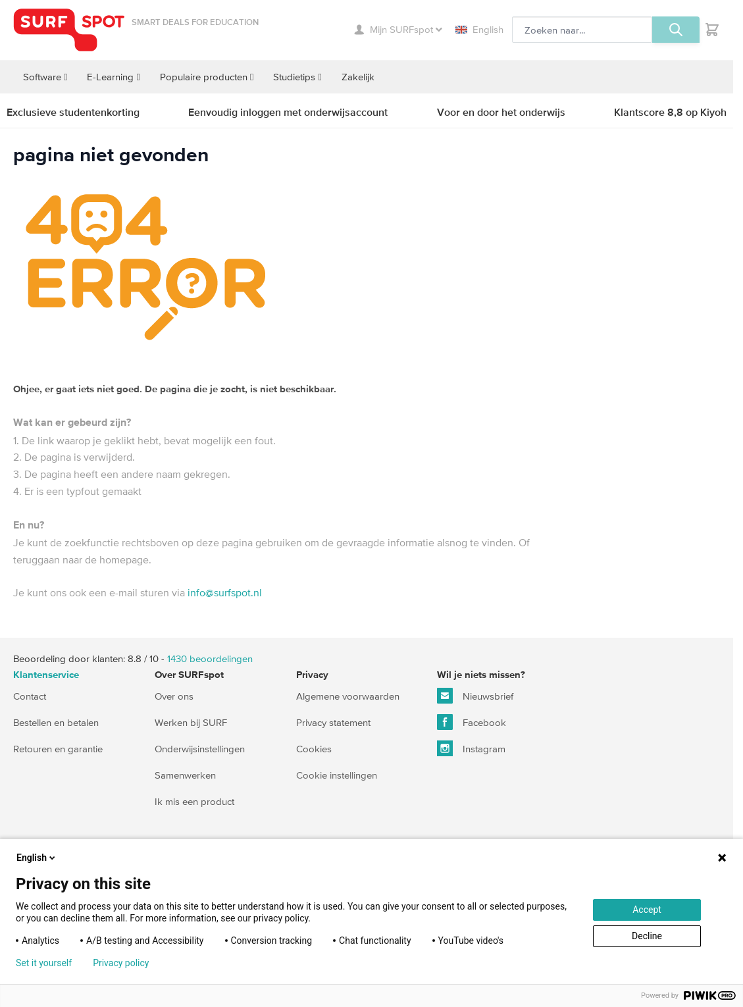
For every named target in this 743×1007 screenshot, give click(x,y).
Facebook (471, 722)
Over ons (174, 696)
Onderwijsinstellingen (200, 748)
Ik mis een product (194, 801)
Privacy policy (121, 963)
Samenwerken (185, 775)
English (479, 29)
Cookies (314, 748)
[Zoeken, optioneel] (582, 29)
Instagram (471, 748)
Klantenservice (46, 675)
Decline (647, 936)
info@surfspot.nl (225, 592)
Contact (29, 696)
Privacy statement (333, 722)
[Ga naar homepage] (69, 30)
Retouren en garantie (58, 748)
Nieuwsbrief (475, 696)
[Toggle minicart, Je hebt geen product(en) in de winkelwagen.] (712, 29)
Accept (646, 909)
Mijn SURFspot (398, 29)
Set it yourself (44, 963)
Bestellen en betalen (56, 722)
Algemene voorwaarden (347, 696)
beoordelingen (210, 658)
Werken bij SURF (191, 722)
